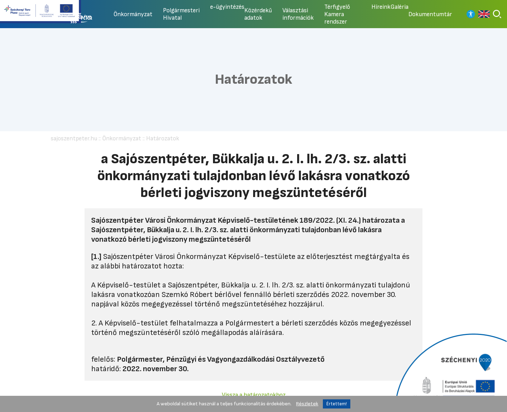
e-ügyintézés (227, 7)
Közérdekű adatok (258, 14)
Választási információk (298, 14)
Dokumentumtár (430, 14)
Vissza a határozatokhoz (254, 395)
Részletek (307, 404)
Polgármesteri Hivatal (181, 14)
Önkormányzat (132, 14)
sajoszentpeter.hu (74, 138)
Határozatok (162, 138)
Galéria (399, 7)
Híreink (380, 7)
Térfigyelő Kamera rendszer (337, 14)
